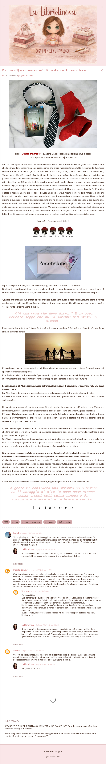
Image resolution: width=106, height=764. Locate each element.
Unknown (26, 591)
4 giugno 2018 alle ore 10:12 (47, 549)
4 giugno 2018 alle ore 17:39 (42, 591)
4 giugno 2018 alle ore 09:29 (31, 533)
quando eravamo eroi (31, 522)
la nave (15, 522)
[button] (102, 70)
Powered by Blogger (53, 751)
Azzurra (16, 650)
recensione (50, 522)
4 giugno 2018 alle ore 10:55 (40, 570)
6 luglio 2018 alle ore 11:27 (32, 651)
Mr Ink (16, 533)
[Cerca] (102, 7)
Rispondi (18, 564)
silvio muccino (64, 522)
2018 (5, 522)
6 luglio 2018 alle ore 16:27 (46, 664)
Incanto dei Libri (20, 570)
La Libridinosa (28, 549)
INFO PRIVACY (12, 721)
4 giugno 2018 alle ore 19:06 (47, 625)
